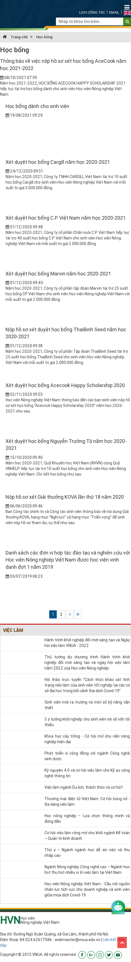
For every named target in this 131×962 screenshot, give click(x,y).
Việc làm (13, 630)
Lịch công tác (92, 12)
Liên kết (110, 939)
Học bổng (44, 37)
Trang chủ (15, 37)
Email (114, 12)
